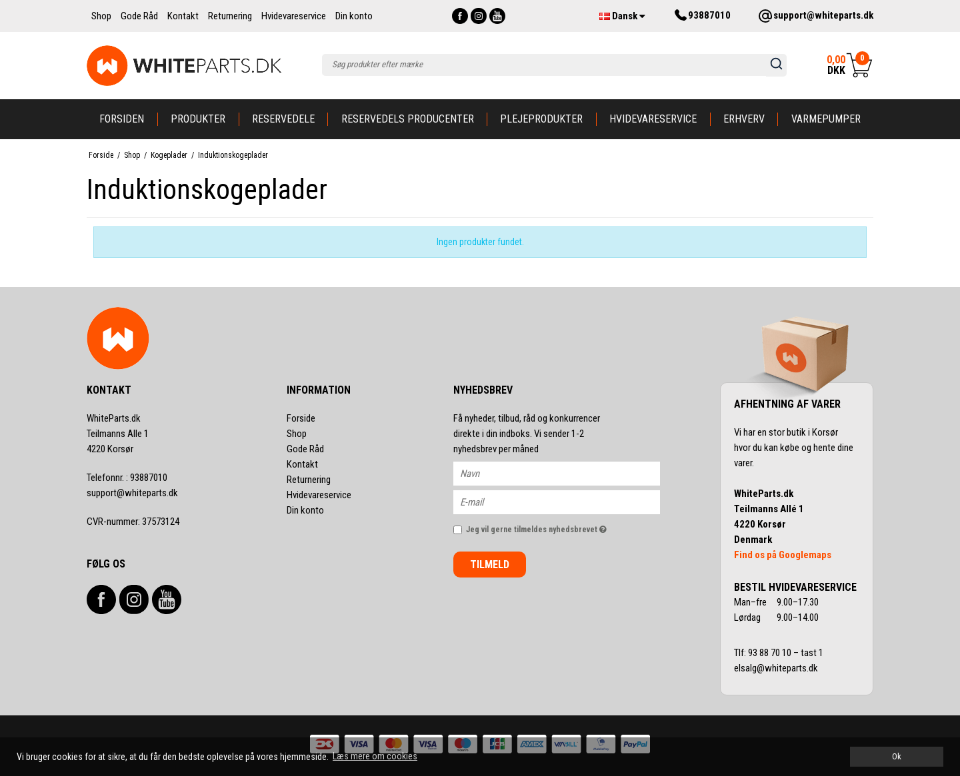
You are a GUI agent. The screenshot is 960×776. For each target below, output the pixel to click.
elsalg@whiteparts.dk (777, 668)
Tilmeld (489, 564)
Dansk (622, 16)
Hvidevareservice (653, 119)
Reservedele (283, 119)
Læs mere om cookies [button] (375, 756)
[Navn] (568, 473)
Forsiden (121, 119)
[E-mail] (568, 501)
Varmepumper (826, 119)
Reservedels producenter (407, 119)
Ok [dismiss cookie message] (896, 756)
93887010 (127, 478)
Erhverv (744, 119)
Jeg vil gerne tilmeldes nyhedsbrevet (563, 526)
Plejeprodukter (541, 119)
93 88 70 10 (770, 653)
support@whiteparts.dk (132, 493)
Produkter (198, 119)
